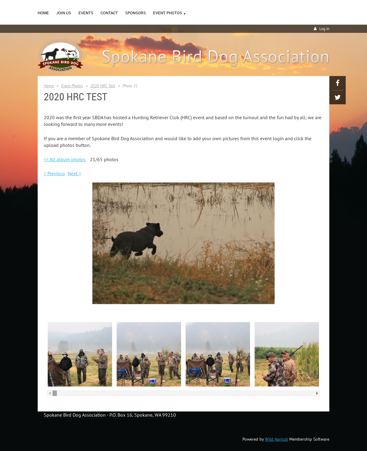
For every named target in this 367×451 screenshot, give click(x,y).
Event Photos (72, 85)
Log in (324, 28)
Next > (74, 173)
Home (49, 85)
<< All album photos (65, 159)
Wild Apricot (276, 439)
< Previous (54, 173)
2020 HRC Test (102, 85)
